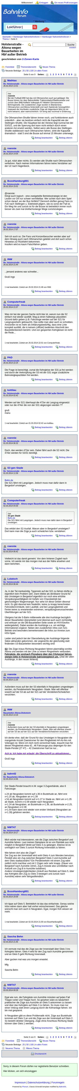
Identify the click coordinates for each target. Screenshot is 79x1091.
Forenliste (9, 67)
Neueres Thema (12, 1048)
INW (9, 259)
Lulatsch (12, 578)
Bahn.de (9, 480)
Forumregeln (58, 1082)
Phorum (25, 1087)
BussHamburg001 (18, 181)
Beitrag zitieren (65, 138)
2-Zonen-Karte (30, 59)
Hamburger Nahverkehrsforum (55, 37)
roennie (11, 148)
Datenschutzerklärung (39, 1082)
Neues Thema (49, 67)
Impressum (20, 1082)
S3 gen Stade (15, 467)
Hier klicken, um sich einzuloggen (20, 1071)
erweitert (72, 48)
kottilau (11, 390)
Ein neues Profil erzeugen (66, 2)
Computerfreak (16, 301)
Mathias (12, 80)
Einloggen (43, 2)
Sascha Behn (15, 936)
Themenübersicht (28, 67)
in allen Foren (41, 71)
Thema (5, 39)
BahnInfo (62, 1087)
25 (23, 71)
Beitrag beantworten (44, 138)
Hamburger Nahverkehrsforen (26, 37)
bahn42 (11, 773)
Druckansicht (40, 1054)
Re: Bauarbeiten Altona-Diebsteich (18, 777)
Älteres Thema (32, 1048)
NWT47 (11, 827)
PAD (9, 357)
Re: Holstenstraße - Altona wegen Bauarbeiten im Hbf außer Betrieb (33, 84)
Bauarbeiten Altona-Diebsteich (17, 713)
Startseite (6, 37)
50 (27, 71)
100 (31, 71)
